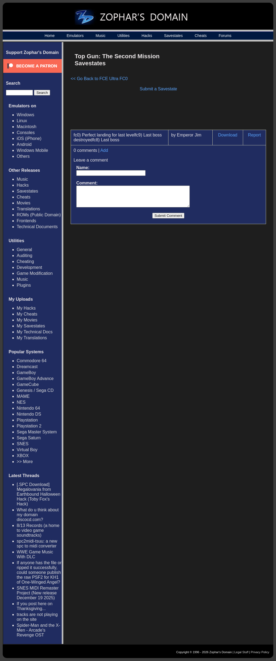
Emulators (75, 35)
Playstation (27, 420)
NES (21, 402)
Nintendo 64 (28, 408)
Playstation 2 (29, 426)
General (24, 249)
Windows (25, 114)
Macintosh (26, 126)
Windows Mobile (32, 150)
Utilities (124, 35)
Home (49, 35)
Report (254, 135)
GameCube (28, 384)
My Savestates (31, 326)
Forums (225, 35)
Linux (22, 120)
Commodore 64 (31, 360)
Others (23, 156)
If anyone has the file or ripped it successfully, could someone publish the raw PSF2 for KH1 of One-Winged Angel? (39, 572)
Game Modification (35, 273)
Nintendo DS (29, 414)
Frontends (26, 220)
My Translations (32, 337)
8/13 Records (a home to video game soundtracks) (38, 530)
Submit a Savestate (158, 89)
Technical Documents (37, 226)
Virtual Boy (27, 449)
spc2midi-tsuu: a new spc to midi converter (37, 543)
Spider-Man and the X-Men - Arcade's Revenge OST (38, 630)
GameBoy (26, 372)
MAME (23, 396)
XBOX (23, 455)
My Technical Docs (35, 332)
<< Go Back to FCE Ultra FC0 (99, 78)
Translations (28, 209)
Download (227, 135)
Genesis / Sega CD (35, 390)
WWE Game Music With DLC (35, 554)
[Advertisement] (220, 88)
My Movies (27, 320)
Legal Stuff (241, 652)
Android (24, 144)
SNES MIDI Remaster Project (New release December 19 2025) (38, 593)
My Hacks (26, 308)
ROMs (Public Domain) (39, 215)
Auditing (24, 255)
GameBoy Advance (35, 378)
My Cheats (27, 314)
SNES (23, 443)
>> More (25, 461)
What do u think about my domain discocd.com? (38, 515)
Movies (23, 203)
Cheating (25, 261)
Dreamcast (27, 366)
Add (104, 150)
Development (29, 267)
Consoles (26, 132)
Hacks (147, 35)
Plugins (24, 285)
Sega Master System (37, 432)
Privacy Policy (260, 652)
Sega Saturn (29, 438)
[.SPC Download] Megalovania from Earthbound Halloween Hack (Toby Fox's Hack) (38, 494)
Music (101, 35)
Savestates (173, 35)
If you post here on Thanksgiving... (35, 606)
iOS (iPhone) (29, 138)
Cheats (200, 35)
